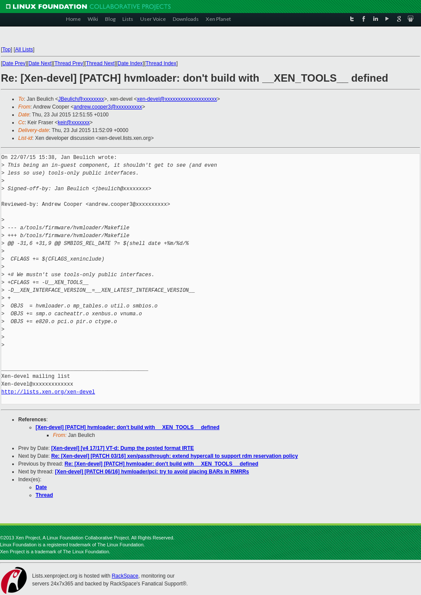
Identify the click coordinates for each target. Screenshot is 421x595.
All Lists (24, 49)
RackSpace (125, 576)
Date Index (130, 63)
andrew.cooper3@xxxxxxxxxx (108, 107)
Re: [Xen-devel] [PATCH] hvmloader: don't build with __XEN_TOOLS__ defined (161, 464)
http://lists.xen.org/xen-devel (48, 392)
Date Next (39, 63)
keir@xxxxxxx (74, 122)
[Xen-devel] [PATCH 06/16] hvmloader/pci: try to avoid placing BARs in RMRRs (152, 472)
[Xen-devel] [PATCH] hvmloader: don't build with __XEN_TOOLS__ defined (128, 427)
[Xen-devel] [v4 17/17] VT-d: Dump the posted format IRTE (122, 448)
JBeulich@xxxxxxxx (81, 99)
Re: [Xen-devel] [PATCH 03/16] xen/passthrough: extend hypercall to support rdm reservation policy (174, 456)
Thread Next (100, 63)
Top (6, 49)
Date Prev (13, 63)
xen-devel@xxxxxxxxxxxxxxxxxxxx (177, 99)
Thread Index (161, 63)
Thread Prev (68, 63)
